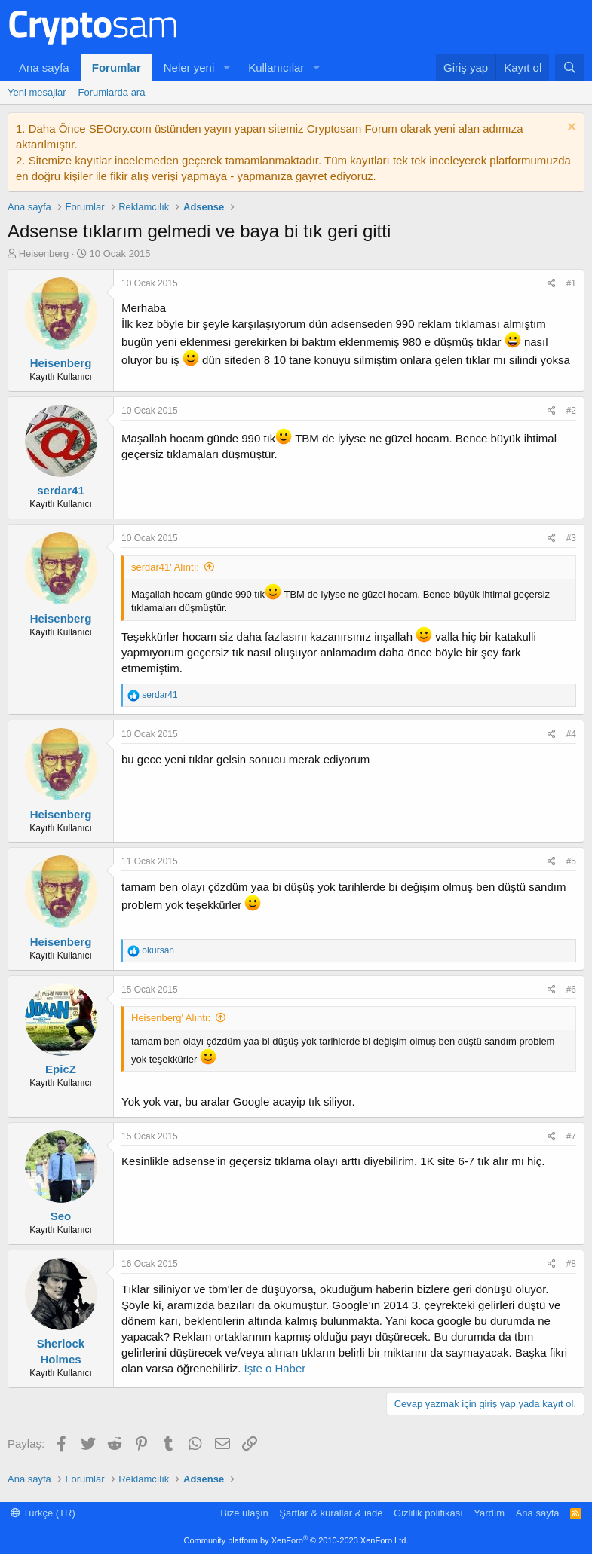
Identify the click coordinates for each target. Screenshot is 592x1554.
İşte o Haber (273, 1368)
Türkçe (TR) (43, 1513)
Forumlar (116, 67)
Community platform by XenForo (296, 1540)
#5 (571, 861)
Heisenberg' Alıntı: (170, 1017)
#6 (571, 989)
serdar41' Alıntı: (165, 567)
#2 (571, 410)
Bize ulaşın (244, 1513)
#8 (571, 1264)
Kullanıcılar (276, 67)
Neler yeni (189, 67)
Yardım (489, 1513)
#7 (571, 1136)
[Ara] (569, 67)
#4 (571, 734)
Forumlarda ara (112, 92)
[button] (226, 67)
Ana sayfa (44, 67)
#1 (571, 283)
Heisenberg (44, 253)
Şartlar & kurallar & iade (330, 1513)
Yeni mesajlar (37, 92)
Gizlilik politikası (428, 1513)
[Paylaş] (551, 283)
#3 (571, 538)
